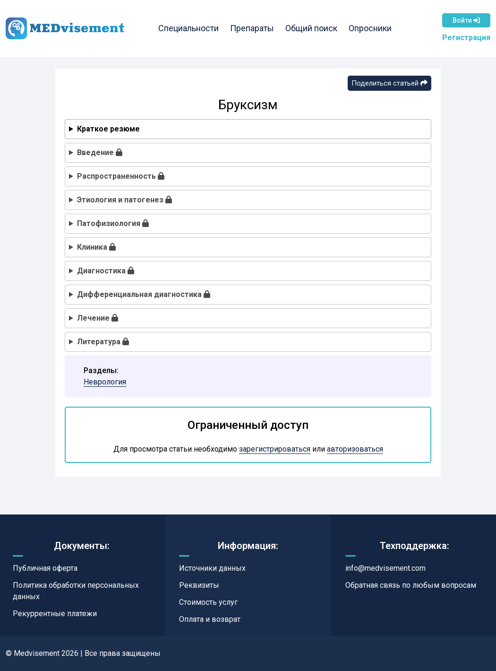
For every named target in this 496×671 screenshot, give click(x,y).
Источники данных (212, 568)
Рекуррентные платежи (55, 613)
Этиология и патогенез (124, 199)
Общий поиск (311, 28)
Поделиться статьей (389, 83)
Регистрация (466, 37)
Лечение (97, 318)
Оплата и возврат (209, 619)
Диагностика (105, 270)
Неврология (105, 381)
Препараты (252, 28)
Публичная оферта (45, 568)
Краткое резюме (108, 128)
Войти (466, 20)
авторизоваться (355, 448)
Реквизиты (199, 585)
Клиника (96, 247)
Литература (103, 341)
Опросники (369, 28)
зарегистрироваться (274, 448)
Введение (99, 152)
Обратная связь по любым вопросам (410, 585)
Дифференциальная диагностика (143, 294)
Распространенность (120, 176)
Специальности (188, 28)
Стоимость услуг (208, 602)
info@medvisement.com (385, 568)
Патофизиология (113, 223)
